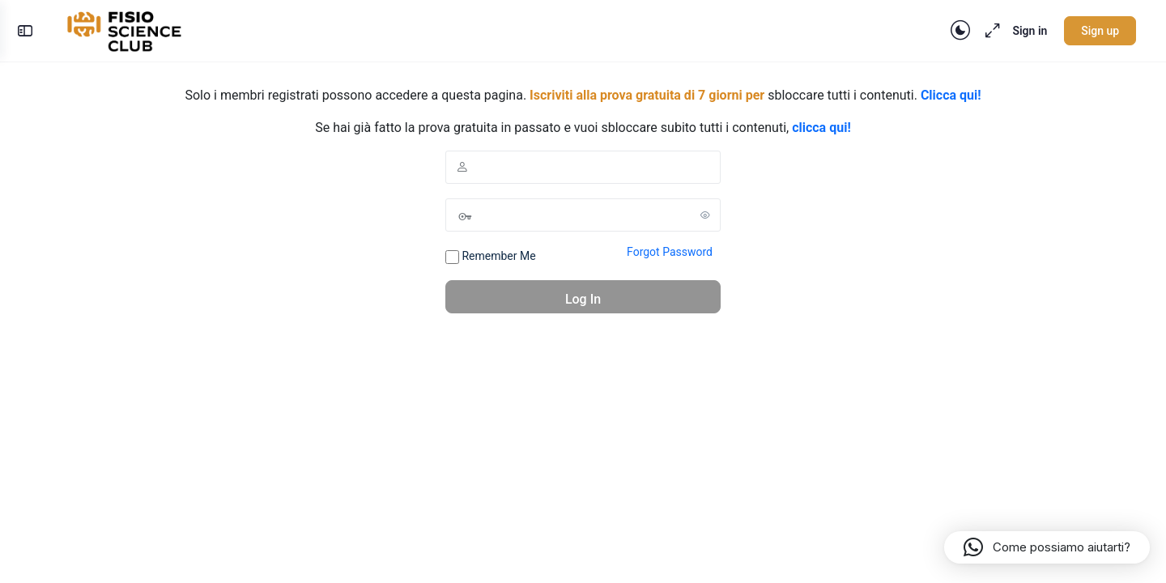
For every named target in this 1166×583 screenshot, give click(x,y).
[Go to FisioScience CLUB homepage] (130, 29)
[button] (1047, 547)
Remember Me (490, 256)
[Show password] (705, 214)
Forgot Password (670, 251)
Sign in (1025, 30)
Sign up (1096, 30)
